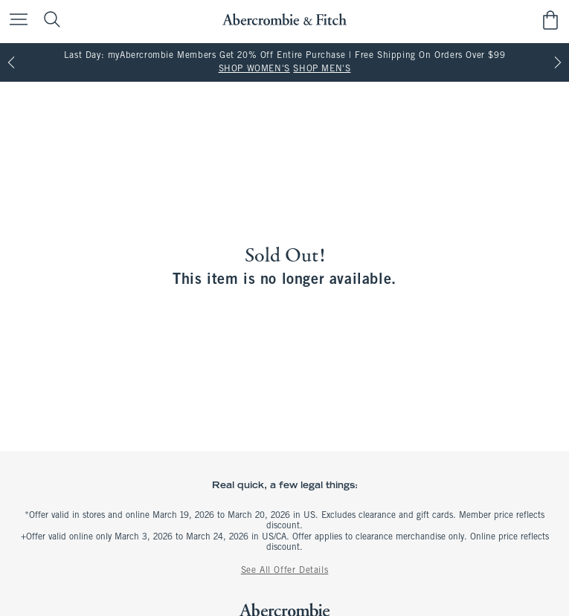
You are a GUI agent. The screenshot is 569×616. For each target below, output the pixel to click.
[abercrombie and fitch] (284, 20)
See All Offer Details (285, 570)
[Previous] (11, 62)
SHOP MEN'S (321, 69)
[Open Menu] (15, 20)
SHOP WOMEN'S (254, 69)
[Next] (558, 62)
